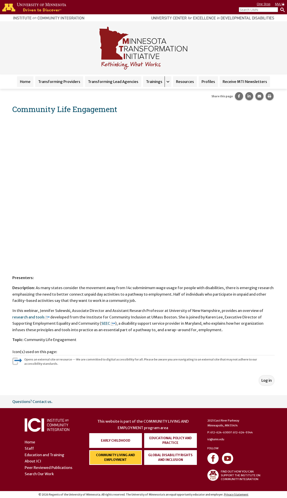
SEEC (108, 323)
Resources (185, 81)
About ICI (33, 461)
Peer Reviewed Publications (48, 467)
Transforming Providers (59, 81)
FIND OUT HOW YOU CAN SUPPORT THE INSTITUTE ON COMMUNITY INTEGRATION (233, 475)
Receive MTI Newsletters (245, 81)
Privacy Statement (236, 494)
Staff (29, 448)
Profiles (208, 81)
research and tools (31, 317)
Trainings (154, 81)
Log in (266, 380)
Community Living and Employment (115, 457)
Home (25, 81)
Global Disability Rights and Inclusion (170, 457)
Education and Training (44, 455)
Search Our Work (39, 474)
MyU (280, 4)
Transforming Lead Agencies (113, 81)
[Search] (281, 9)
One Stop (263, 4)
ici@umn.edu (215, 439)
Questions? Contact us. (32, 401)
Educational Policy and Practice (170, 440)
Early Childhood (115, 441)
